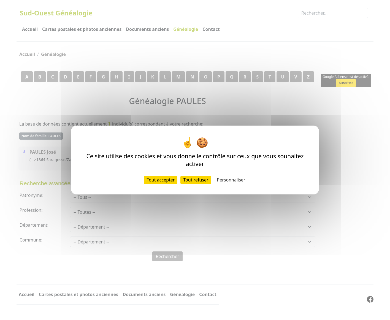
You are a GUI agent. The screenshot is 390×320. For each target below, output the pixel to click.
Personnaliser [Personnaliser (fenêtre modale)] (231, 180)
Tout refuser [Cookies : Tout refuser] (195, 180)
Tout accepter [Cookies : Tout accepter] (161, 180)
